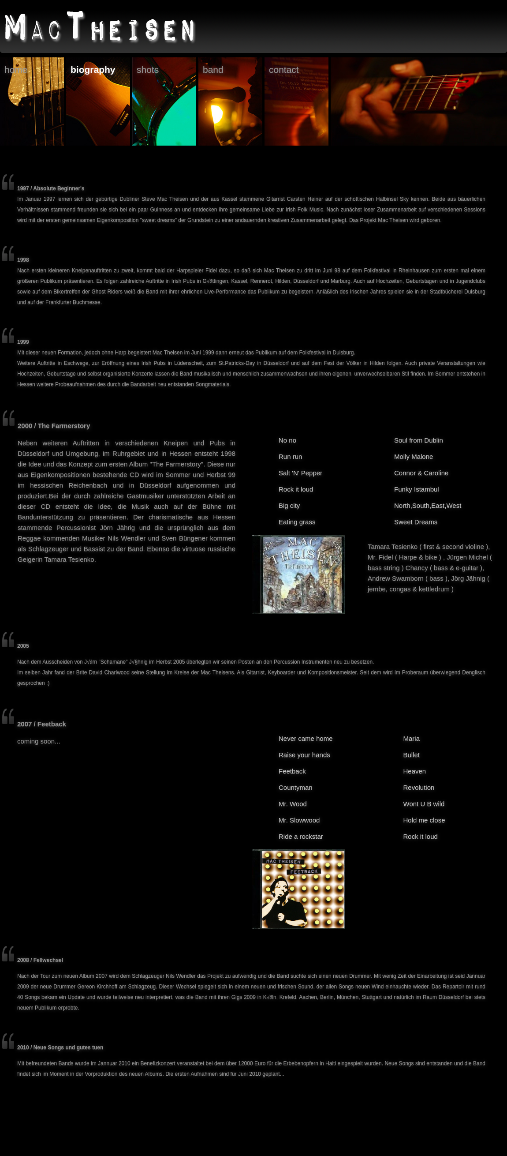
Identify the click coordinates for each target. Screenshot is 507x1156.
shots (148, 69)
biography (93, 69)
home (16, 69)
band (213, 69)
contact (284, 69)
